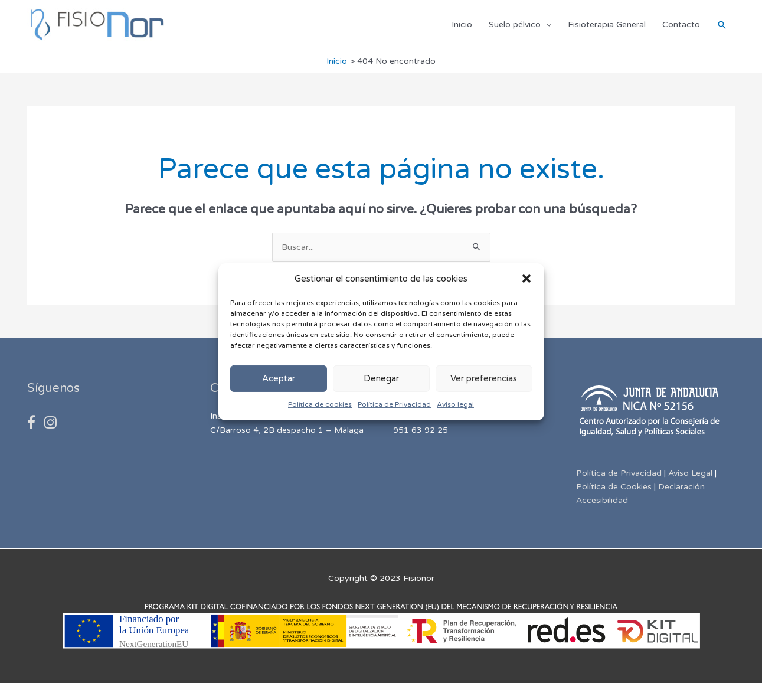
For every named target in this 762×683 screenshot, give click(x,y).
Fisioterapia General (607, 24)
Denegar (381, 378)
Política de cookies (320, 404)
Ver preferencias (483, 378)
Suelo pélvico (515, 24)
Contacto (681, 24)
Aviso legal (455, 404)
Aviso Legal (690, 473)
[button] (526, 279)
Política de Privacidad (394, 404)
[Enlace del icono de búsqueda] (722, 24)
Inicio (462, 24)
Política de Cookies (614, 487)
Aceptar (278, 378)
